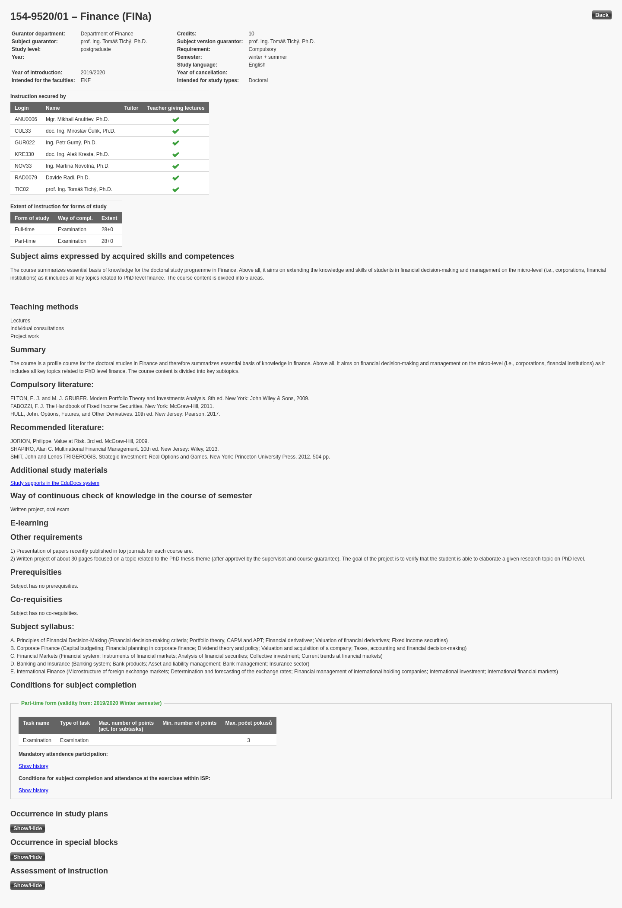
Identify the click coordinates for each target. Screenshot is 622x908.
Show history (33, 766)
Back (602, 15)
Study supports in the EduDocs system (54, 483)
